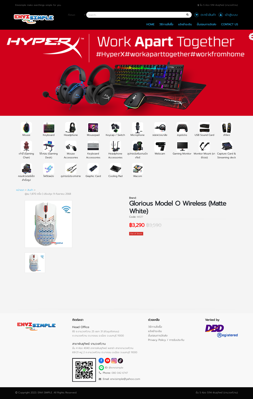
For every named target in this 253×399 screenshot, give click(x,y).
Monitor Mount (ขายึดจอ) (204, 151)
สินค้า (30, 190)
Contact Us (229, 24)
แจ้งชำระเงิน (185, 24)
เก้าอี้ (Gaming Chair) (26, 151)
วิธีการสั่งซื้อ (166, 24)
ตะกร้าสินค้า (208, 15)
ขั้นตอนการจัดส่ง (206, 24)
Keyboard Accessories (93, 151)
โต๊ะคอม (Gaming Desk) (49, 151)
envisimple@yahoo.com (125, 379)
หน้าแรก (20, 190)
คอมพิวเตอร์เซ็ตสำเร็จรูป (26, 174)
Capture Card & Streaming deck (226, 151)
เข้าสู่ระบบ (231, 15)
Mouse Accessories (71, 151)
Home (150, 24)
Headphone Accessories (115, 151)
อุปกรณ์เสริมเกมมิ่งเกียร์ (137, 151)
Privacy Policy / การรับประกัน (166, 340)
